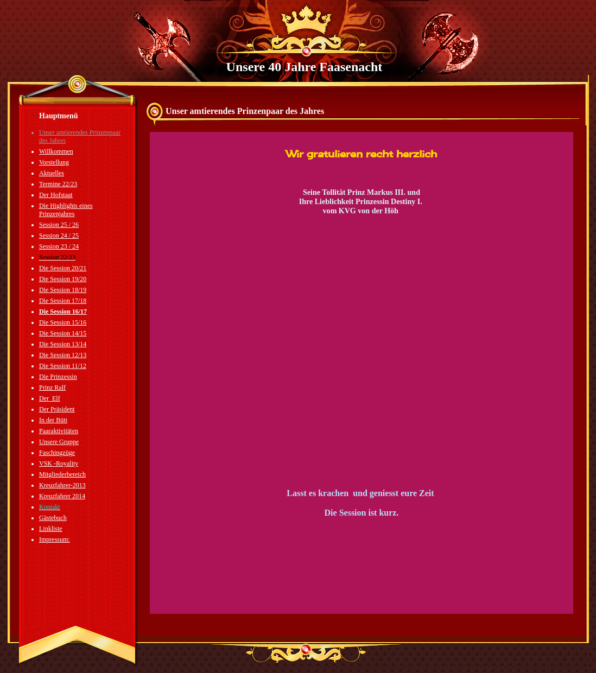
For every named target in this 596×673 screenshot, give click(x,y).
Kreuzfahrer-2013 (62, 485)
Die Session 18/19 (62, 290)
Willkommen (56, 151)
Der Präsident (57, 409)
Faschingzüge (57, 452)
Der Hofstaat (56, 195)
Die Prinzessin (58, 376)
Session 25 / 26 (59, 224)
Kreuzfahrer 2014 (62, 496)
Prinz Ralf (52, 387)
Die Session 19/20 (62, 279)
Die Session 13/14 (62, 344)
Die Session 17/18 (62, 300)
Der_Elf (49, 398)
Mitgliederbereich (62, 474)
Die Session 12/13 (62, 355)
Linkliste (50, 528)
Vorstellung (54, 162)
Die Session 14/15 (62, 333)
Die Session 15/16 (62, 322)
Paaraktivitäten (58, 431)
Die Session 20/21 (62, 268)
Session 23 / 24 (59, 246)
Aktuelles (51, 173)
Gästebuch (53, 518)
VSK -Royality (58, 463)
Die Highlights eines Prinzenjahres (66, 210)
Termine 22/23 (58, 184)
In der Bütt (53, 420)
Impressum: (54, 539)
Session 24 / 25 (59, 235)
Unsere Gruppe (59, 442)
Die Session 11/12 (62, 366)
